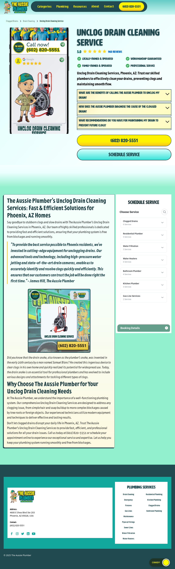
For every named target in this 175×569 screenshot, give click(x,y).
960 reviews (115, 51)
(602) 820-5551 (124, 140)
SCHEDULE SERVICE (124, 154)
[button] (44, 6)
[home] (16, 7)
